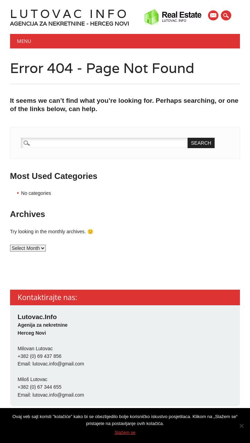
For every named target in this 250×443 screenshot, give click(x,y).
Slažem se (125, 432)
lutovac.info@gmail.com (58, 364)
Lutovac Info (69, 13)
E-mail (213, 15)
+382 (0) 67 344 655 (40, 387)
